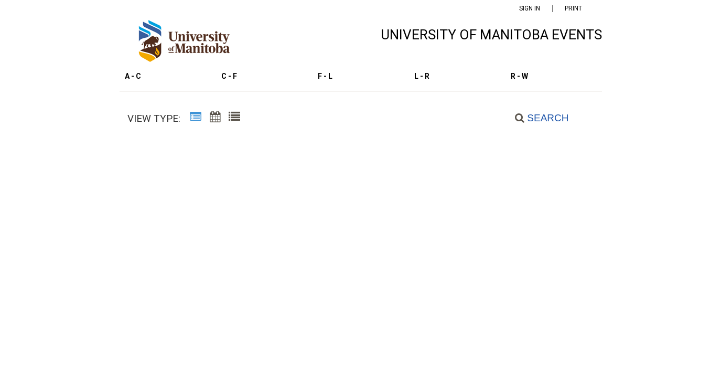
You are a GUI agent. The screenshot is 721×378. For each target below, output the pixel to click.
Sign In (529, 8)
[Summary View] (195, 119)
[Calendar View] (215, 119)
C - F (229, 76)
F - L (325, 76)
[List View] (234, 119)
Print (573, 8)
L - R (421, 76)
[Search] (536, 117)
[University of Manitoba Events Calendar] (189, 44)
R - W (519, 76)
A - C (133, 76)
